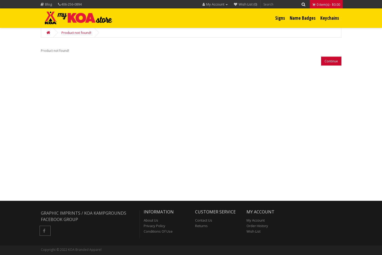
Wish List (253, 231)
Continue (331, 61)
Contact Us (203, 220)
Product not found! (76, 32)
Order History (257, 225)
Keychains (329, 18)
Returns (201, 225)
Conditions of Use (158, 231)
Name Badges (303, 18)
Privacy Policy (154, 225)
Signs (280, 18)
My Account (255, 220)
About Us (151, 220)
